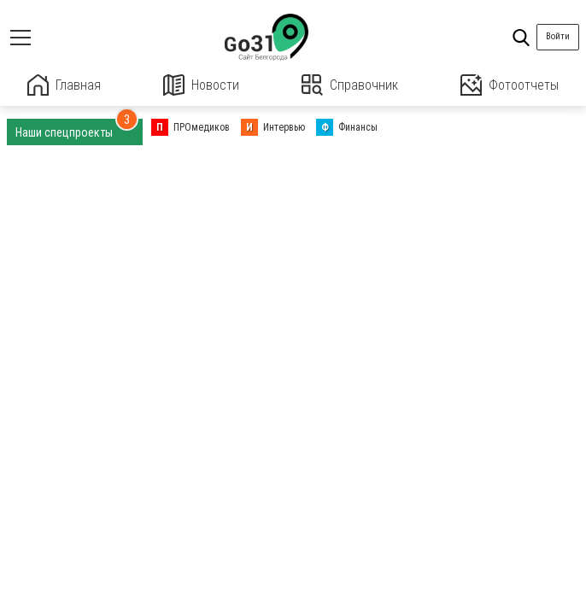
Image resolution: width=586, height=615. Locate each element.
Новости (201, 85)
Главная (64, 85)
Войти (558, 36)
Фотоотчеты (509, 85)
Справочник (350, 85)
